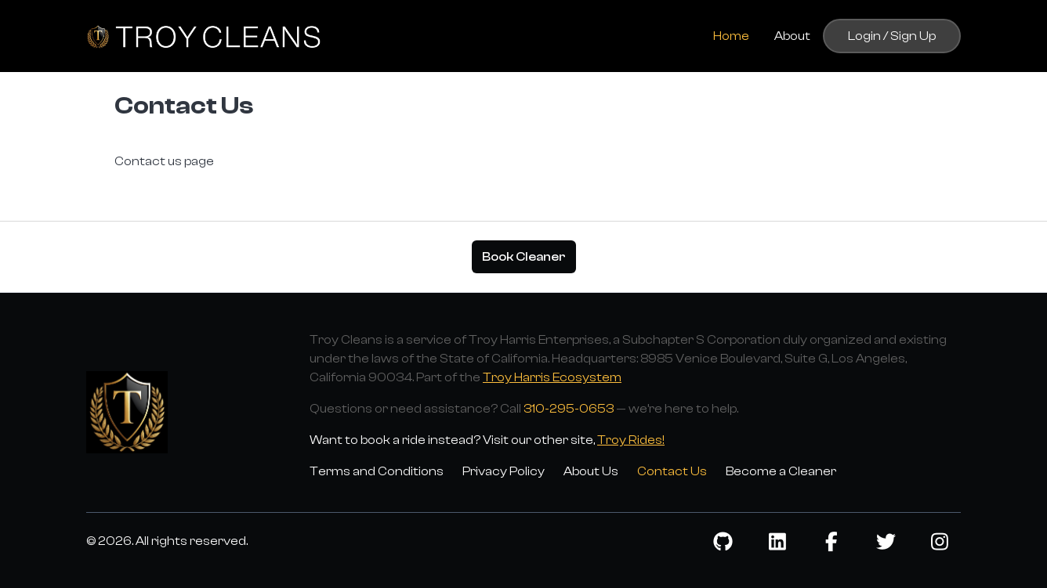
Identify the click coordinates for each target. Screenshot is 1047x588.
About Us (590, 471)
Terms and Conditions (377, 471)
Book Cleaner (524, 257)
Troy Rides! (631, 440)
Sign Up (913, 36)
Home (731, 36)
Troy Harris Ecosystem (552, 377)
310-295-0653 (569, 409)
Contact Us (672, 471)
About (792, 36)
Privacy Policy (503, 471)
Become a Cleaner (781, 471)
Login (864, 36)
